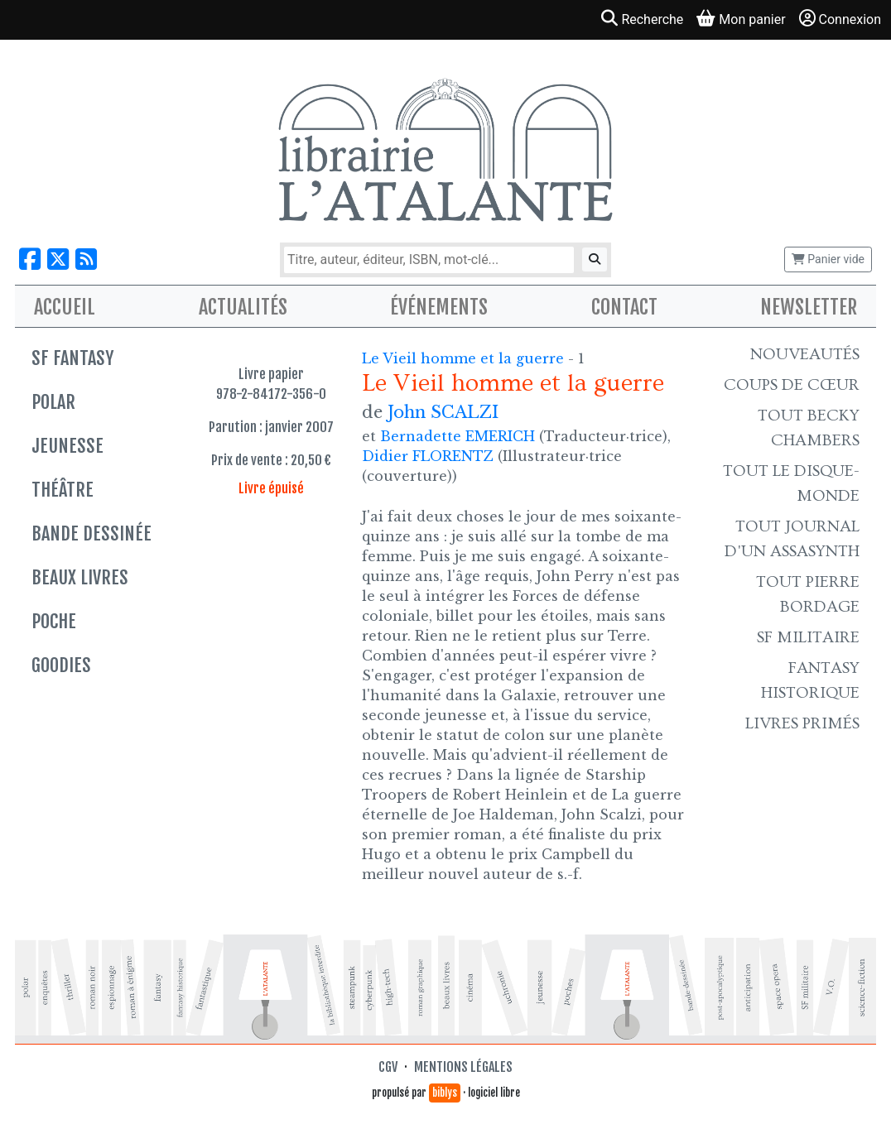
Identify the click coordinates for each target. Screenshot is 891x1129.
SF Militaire (808, 637)
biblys (444, 1092)
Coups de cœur (792, 385)
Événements (439, 307)
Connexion (840, 18)
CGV (387, 1067)
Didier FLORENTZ (428, 456)
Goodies (61, 665)
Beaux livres (79, 577)
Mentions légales (463, 1067)
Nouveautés (805, 354)
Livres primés (802, 723)
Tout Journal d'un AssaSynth (792, 538)
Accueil (64, 307)
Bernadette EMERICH (457, 436)
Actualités (243, 307)
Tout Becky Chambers (809, 427)
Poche (53, 621)
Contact (624, 307)
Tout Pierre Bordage (808, 594)
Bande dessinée (91, 533)
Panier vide (828, 259)
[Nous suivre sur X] (58, 259)
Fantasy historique (810, 680)
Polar (53, 402)
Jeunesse (67, 446)
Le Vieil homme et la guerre (465, 358)
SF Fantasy (72, 358)
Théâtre (62, 489)
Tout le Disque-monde (791, 483)
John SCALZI (443, 412)
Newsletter (808, 307)
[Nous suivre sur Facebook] (30, 259)
